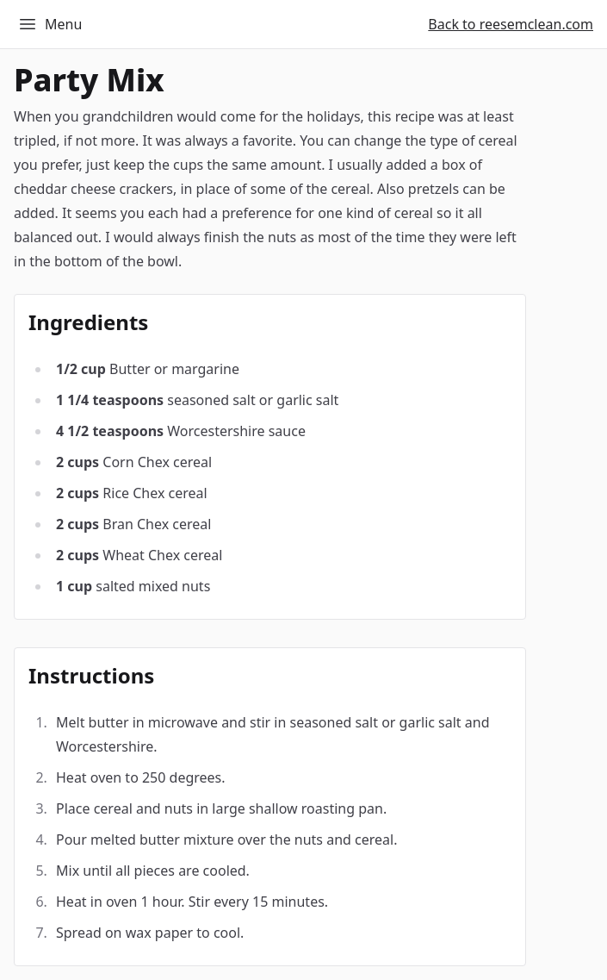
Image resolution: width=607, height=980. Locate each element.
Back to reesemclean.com (510, 24)
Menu (49, 24)
